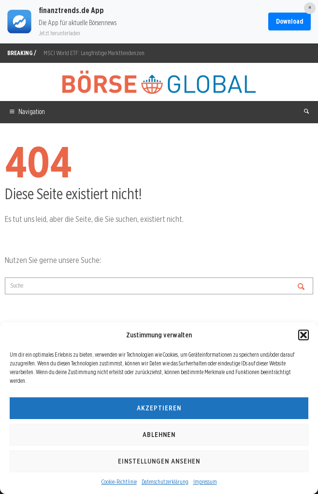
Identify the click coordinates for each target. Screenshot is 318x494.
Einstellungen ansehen (159, 461)
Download (289, 21)
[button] (303, 335)
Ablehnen (159, 434)
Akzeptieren (159, 408)
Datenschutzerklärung (165, 481)
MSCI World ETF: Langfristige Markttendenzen (94, 53)
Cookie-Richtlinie (119, 481)
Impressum (205, 481)
